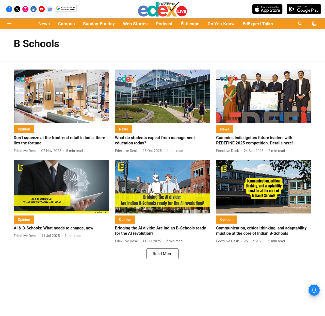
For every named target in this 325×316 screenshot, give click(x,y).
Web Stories (135, 23)
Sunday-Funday (99, 23)
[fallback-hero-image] (61, 96)
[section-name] (24, 129)
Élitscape (190, 23)
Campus (66, 23)
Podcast (164, 23)
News (44, 23)
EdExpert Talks (258, 23)
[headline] (61, 140)
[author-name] (26, 151)
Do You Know (221, 23)
